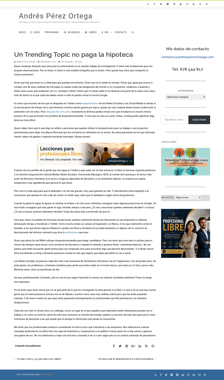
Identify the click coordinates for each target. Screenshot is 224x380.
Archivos (167, 197)
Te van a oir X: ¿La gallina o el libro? (37, 359)
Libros (91, 32)
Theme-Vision (46, 374)
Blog (35, 32)
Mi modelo (72, 32)
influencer (71, 232)
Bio (104, 32)
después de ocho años (58, 111)
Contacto (121, 32)
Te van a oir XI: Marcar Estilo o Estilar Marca (127, 359)
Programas (52, 32)
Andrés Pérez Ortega (55, 16)
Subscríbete (199, 119)
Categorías (185, 91)
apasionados (90, 103)
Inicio (22, 32)
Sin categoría (67, 61)
